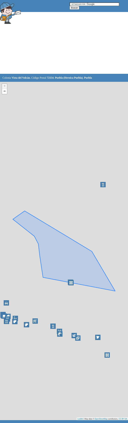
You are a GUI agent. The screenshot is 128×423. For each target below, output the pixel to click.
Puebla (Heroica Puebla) (69, 77)
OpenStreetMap (101, 419)
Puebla (88, 77)
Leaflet (80, 419)
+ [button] (5, 86)
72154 (50, 77)
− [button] (5, 91)
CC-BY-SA (122, 419)
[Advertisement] (60, 49)
